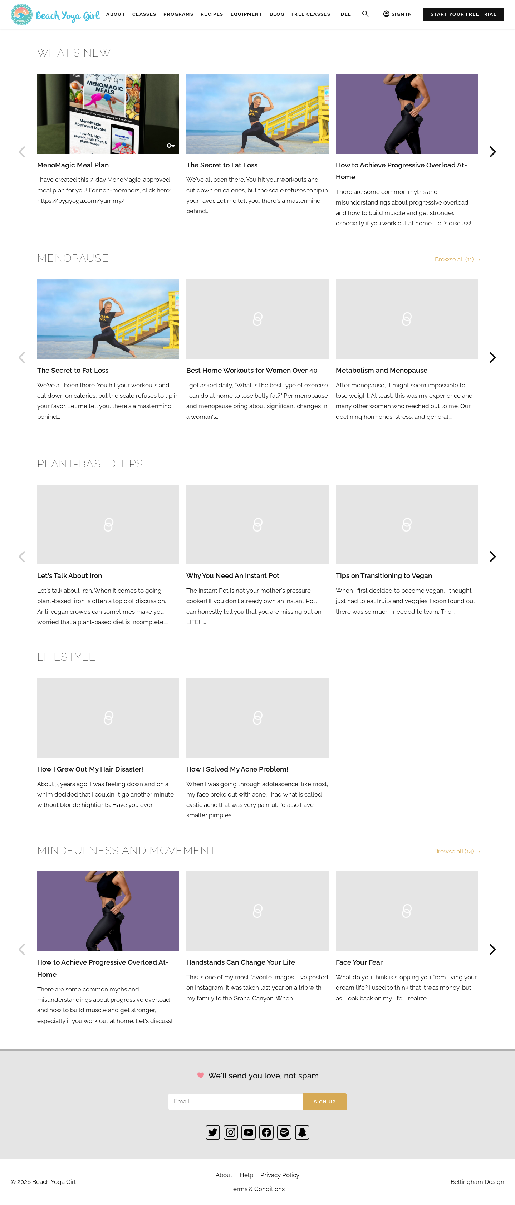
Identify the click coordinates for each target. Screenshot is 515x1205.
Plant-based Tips (90, 463)
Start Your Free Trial (464, 14)
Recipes (212, 14)
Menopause (73, 258)
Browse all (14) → (457, 851)
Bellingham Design (477, 1181)
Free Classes (310, 14)
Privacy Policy (279, 1175)
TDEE (344, 14)
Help (246, 1175)
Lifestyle (66, 657)
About (115, 14)
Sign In (402, 14)
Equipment (247, 14)
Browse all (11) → (458, 259)
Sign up (325, 1101)
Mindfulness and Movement (126, 850)
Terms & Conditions (257, 1188)
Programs (178, 14)
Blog (277, 14)
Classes (144, 14)
